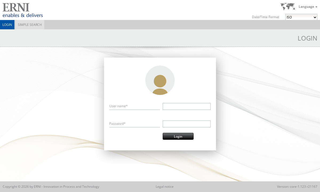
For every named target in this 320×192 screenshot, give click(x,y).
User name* (118, 106)
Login (7, 24)
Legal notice (165, 186)
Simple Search (30, 24)
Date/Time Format (265, 17)
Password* (117, 123)
